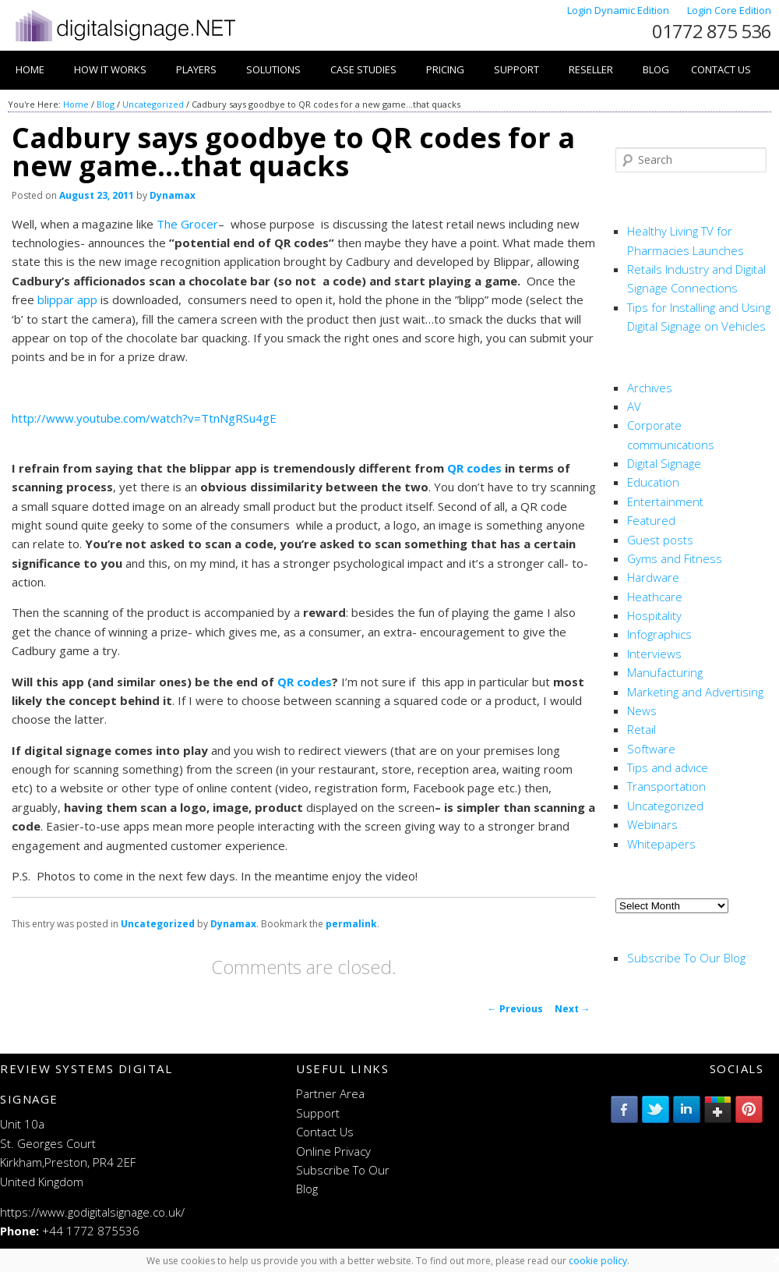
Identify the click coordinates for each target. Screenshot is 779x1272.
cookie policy (598, 1260)
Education (653, 482)
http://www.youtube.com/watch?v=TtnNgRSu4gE (144, 418)
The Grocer (187, 224)
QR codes (474, 468)
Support (516, 69)
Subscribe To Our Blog (686, 958)
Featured (651, 520)
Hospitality (654, 615)
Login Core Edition (729, 10)
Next (572, 1008)
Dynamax (173, 195)
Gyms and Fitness (674, 558)
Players (196, 69)
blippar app (67, 299)
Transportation (666, 786)
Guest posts (660, 539)
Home (30, 69)
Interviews (654, 653)
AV (634, 406)
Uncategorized (153, 104)
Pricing (445, 69)
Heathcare (654, 596)
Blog (656, 69)
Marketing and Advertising (695, 692)
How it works (110, 69)
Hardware (653, 577)
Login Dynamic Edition (619, 10)
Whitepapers (661, 844)
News (642, 710)
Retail (641, 729)
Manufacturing (665, 672)
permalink (351, 923)
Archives (649, 387)
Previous (515, 1008)
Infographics (659, 634)
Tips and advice (667, 767)
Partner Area (330, 1093)
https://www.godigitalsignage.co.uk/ (92, 1212)
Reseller (591, 69)
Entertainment (665, 501)
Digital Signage (664, 463)
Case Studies (363, 69)
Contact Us (721, 69)
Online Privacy (333, 1151)
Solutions (273, 69)
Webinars (652, 824)
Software (651, 748)
